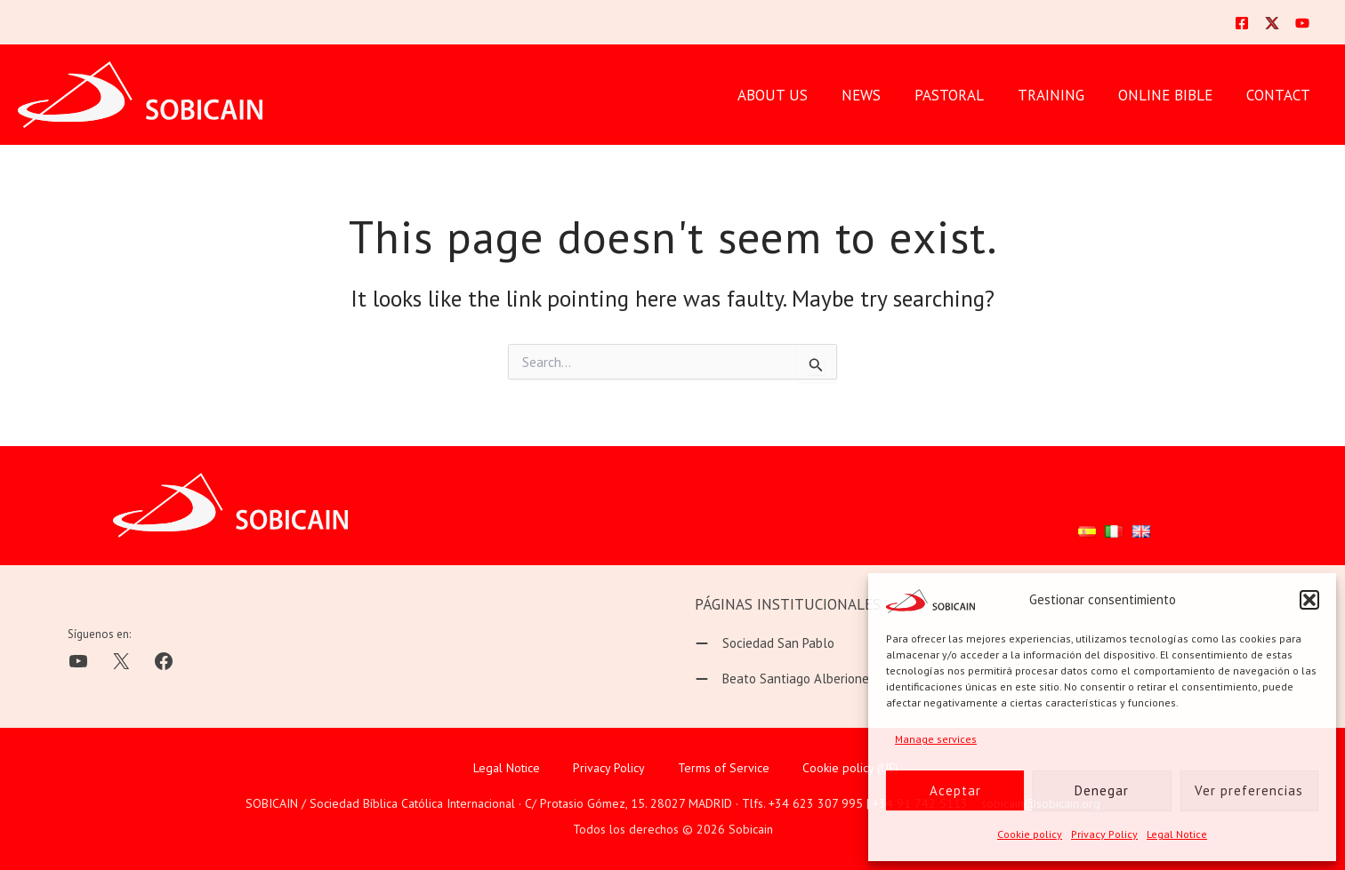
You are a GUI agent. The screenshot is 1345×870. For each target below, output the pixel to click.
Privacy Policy (1104, 834)
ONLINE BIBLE (1171, 95)
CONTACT (1280, 95)
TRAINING (1060, 95)
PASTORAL (961, 95)
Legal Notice (1177, 834)
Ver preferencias (1249, 790)
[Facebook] (1242, 23)
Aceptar (955, 790)
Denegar (1102, 790)
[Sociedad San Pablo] (764, 643)
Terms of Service (723, 767)
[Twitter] (1272, 23)
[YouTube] (1302, 23)
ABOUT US (792, 95)
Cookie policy (1029, 834)
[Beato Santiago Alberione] (782, 679)
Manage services (936, 739)
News (877, 95)
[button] (1309, 600)
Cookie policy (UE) (850, 767)
